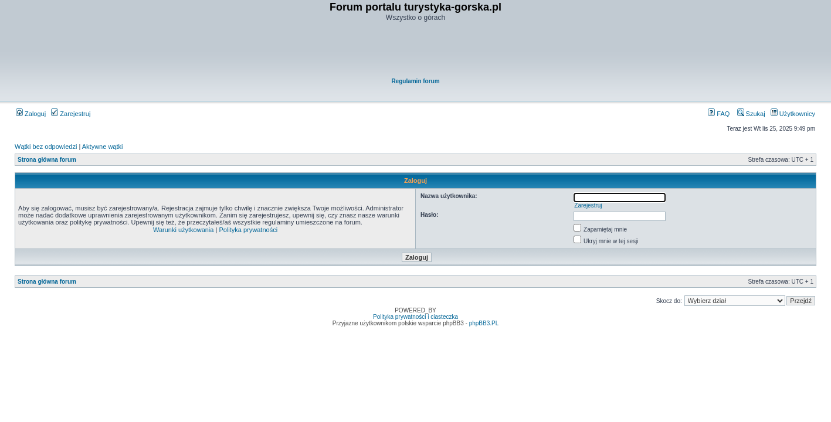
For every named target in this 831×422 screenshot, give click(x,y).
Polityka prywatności (248, 229)
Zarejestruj (70, 113)
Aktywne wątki (102, 146)
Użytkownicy (793, 113)
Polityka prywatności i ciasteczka (415, 317)
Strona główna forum (47, 159)
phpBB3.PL (484, 323)
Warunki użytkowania (183, 229)
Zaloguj (31, 113)
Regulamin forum (415, 81)
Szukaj (751, 113)
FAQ (719, 113)
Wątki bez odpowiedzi (46, 146)
